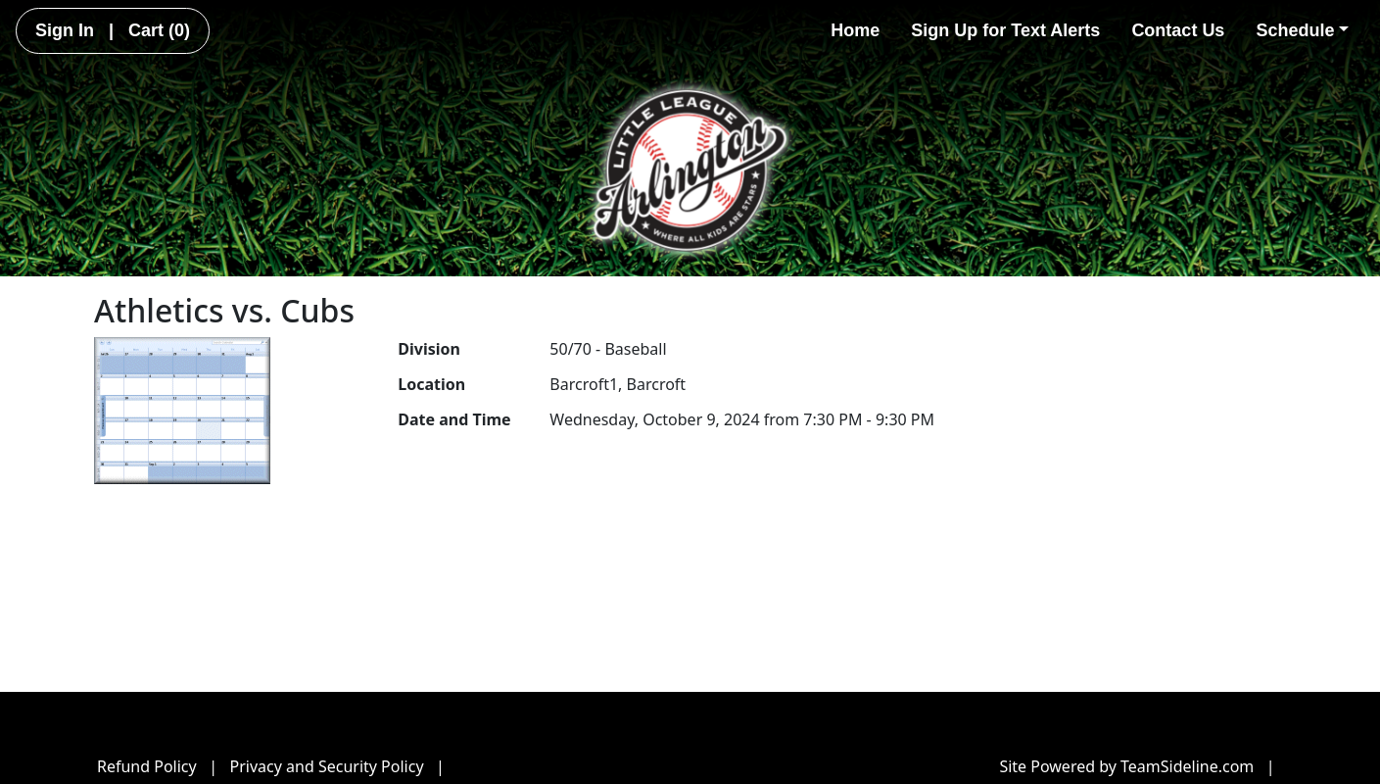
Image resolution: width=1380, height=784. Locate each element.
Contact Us (1177, 30)
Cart (159, 30)
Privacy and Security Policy (327, 766)
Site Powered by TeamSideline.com (1126, 766)
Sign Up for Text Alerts (1005, 30)
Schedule (1302, 30)
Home (855, 30)
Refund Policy (147, 766)
